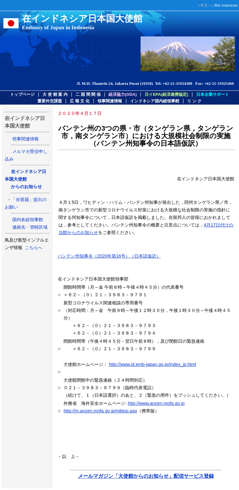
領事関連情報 (109, 101)
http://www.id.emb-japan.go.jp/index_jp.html (152, 364)
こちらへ (33, 247)
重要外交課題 (49, 101)
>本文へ (205, 5)
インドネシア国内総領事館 (154, 101)
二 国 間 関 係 (87, 94)
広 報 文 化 (80, 101)
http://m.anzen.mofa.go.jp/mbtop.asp (100, 410)
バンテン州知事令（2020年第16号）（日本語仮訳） (109, 256)
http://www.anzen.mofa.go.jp (156, 403)
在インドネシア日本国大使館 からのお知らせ (25, 179)
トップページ (22, 94)
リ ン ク (194, 101)
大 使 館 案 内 (54, 94)
